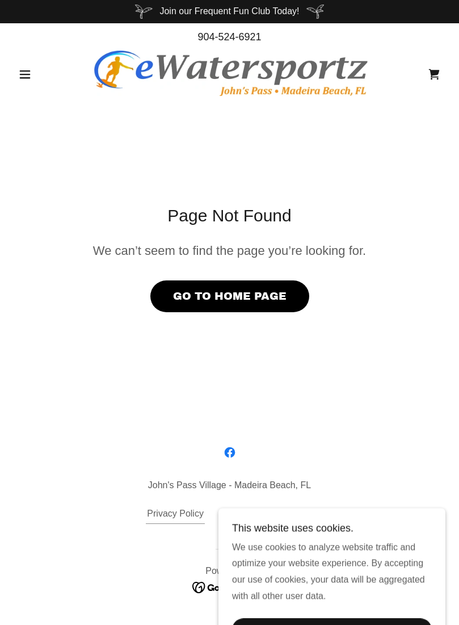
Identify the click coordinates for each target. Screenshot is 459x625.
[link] (229, 73)
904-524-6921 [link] (229, 37)
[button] (46, 74)
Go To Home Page (230, 296)
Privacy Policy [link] (175, 513)
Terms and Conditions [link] (268, 513)
